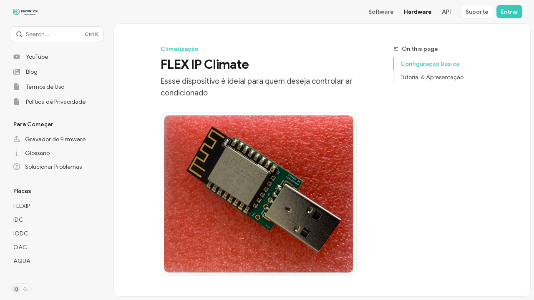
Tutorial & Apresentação (431, 77)
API (446, 11)
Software (381, 11)
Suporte (477, 11)
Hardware (418, 11)
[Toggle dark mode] (21, 289)
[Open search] (56, 34)
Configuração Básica (429, 64)
